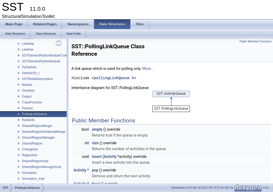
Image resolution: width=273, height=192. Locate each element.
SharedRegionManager (38, 137)
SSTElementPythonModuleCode (45, 55)
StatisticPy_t (30, 73)
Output (26, 96)
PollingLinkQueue (34, 114)
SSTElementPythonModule (41, 61)
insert (97, 156)
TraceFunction (32, 102)
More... (148, 68)
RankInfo (28, 120)
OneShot (28, 91)
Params (27, 108)
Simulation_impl (33, 179)
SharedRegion (32, 143)
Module (27, 85)
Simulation (29, 173)
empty (97, 129)
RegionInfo (29, 155)
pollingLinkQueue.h (114, 78)
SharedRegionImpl (35, 161)
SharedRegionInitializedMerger (44, 132)
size (95, 143)
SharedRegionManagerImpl (41, 167)
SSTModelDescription (37, 79)
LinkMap (28, 44)
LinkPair (27, 49)
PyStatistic (29, 67)
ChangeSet (30, 149)
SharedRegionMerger (37, 126)
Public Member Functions (255, 41)
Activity (110, 156)
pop (95, 170)
